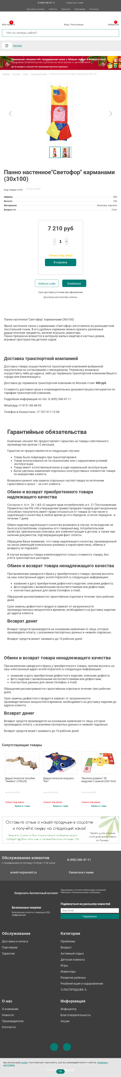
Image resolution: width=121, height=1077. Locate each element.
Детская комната (73, 959)
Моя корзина (8, 24)
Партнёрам (79, 9)
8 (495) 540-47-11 (79, 859)
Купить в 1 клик (46, 283)
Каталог (17, 45)
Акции (65, 1021)
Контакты (94, 9)
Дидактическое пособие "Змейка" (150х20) (20, 780)
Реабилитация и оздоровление (82, 983)
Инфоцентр (68, 1009)
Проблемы (68, 941)
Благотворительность (76, 1015)
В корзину (60, 262)
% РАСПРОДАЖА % (74, 989)
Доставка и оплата (36, 9)
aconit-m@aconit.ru (23, 872)
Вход (66, 24)
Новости (53, 9)
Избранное (113, 24)
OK (60, 1071)
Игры (64, 965)
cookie (24, 1062)
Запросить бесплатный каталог (36, 893)
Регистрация (77, 24)
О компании (10, 1009)
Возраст (66, 947)
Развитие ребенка (73, 977)
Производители (12, 1021)
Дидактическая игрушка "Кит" (58, 780)
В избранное (74, 283)
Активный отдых (72, 953)
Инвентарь (68, 971)
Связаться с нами (74, 3)
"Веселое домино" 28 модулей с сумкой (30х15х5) (98, 780)
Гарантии (65, 9)
